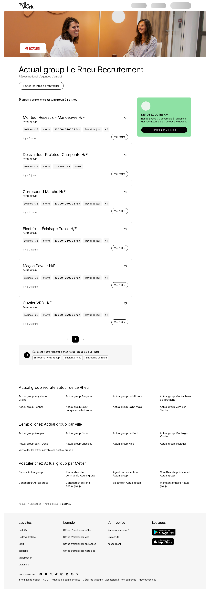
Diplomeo (24, 564)
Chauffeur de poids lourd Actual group (175, 474)
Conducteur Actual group (33, 482)
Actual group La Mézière (127, 396)
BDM (21, 543)
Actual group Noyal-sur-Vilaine (33, 398)
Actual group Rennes (31, 407)
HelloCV (23, 530)
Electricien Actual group (127, 482)
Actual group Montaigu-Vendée (174, 434)
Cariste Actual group (31, 472)
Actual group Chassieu (79, 443)
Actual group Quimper (31, 433)
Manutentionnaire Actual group (174, 484)
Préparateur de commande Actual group (80, 474)
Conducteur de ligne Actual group (78, 484)
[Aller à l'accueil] (26, 5)
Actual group (52, 503)
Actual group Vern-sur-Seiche (173, 408)
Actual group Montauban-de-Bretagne (175, 398)
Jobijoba (23, 550)
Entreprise (35, 503)
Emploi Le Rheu (73, 357)
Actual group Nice (123, 443)
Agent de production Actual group (125, 474)
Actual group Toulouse (173, 443)
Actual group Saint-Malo (127, 407)
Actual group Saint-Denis (33, 443)
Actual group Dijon (77, 433)
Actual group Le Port (125, 433)
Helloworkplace (27, 537)
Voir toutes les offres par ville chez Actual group (46, 450)
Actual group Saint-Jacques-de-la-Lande (79, 408)
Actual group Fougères (79, 396)
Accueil (23, 503)
